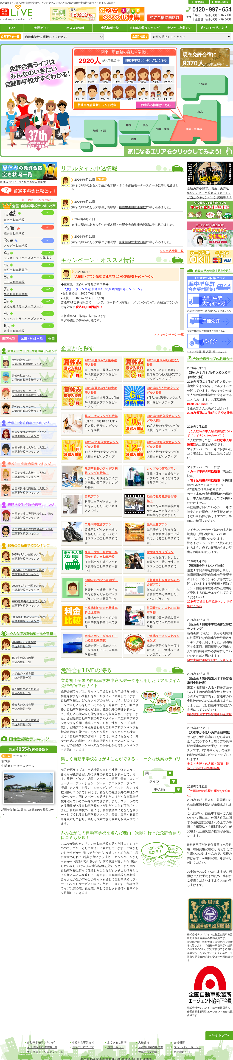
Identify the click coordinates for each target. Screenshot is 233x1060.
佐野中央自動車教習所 (134, 224)
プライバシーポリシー (187, 1047)
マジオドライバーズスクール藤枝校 (27, 258)
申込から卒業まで (179, 28)
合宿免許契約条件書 (150, 1047)
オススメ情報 (75, 28)
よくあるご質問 (116, 1042)
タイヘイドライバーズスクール (24, 318)
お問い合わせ (220, 2)
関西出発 (8, 339)
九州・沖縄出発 (31, 339)
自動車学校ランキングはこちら (146, 60)
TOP (12, 28)
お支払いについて (83, 1047)
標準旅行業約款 (147, 1052)
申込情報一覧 (110, 28)
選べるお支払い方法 (214, 28)
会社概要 (198, 2)
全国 (51, 339)
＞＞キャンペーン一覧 (169, 334)
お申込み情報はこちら (156, 105)
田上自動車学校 (14, 282)
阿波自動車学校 (14, 331)
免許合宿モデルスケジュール (45, 1052)
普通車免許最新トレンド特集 (97, 105)
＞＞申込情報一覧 (172, 251)
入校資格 (143, 1042)
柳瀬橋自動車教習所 (132, 242)
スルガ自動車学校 (16, 245)
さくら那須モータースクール (23, 306)
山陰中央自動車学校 (132, 207)
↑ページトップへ (219, 1035)
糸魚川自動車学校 (16, 294)
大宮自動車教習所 (16, 270)
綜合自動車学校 (14, 233)
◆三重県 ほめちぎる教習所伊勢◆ (85, 284)
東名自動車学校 (14, 220)
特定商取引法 (182, 1052)
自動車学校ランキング (145, 28)
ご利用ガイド (41, 28)
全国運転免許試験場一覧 (42, 1047)
